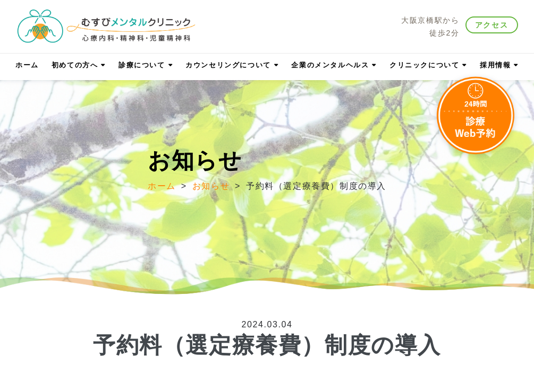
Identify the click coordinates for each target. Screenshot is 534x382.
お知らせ (211, 185)
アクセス (491, 25)
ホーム (162, 185)
